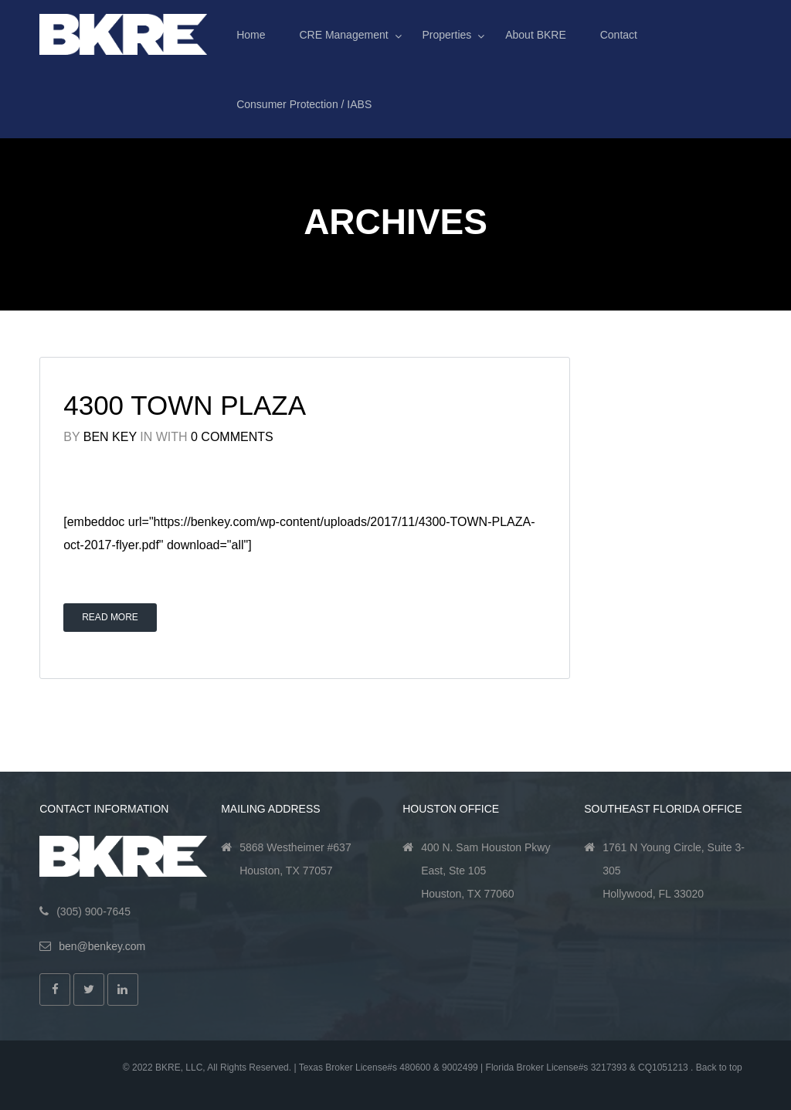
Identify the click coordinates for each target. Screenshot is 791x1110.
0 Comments (232, 436)
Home (250, 35)
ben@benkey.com (102, 946)
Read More (110, 617)
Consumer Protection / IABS (304, 104)
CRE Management (343, 35)
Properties (447, 35)
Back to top (719, 1067)
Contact (618, 35)
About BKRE (535, 35)
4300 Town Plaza (184, 405)
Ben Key (110, 436)
